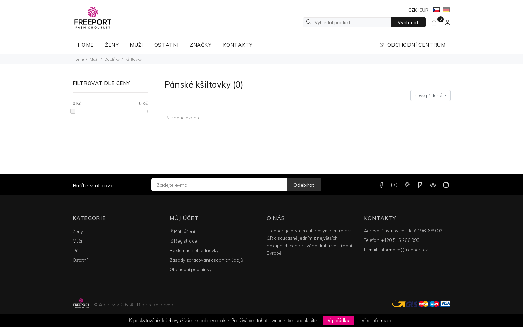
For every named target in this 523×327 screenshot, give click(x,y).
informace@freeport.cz (403, 249)
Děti (77, 250)
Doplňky (112, 59)
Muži (94, 59)
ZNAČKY (201, 45)
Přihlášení (182, 231)
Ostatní (80, 260)
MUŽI (136, 45)
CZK (412, 10)
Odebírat (303, 185)
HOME (86, 45)
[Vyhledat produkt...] (347, 22)
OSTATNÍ (166, 45)
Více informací (376, 320)
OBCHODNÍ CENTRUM (412, 45)
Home (78, 59)
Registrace (183, 241)
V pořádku (338, 320)
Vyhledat (408, 22)
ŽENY (112, 45)
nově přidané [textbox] (428, 95)
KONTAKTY (238, 45)
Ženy (78, 231)
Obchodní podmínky (191, 269)
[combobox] (430, 96)
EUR (424, 10)
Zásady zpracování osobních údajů (206, 260)
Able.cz (107, 304)
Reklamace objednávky (194, 250)
